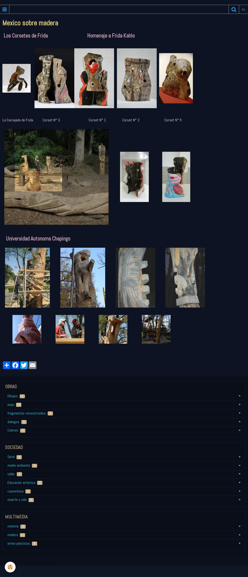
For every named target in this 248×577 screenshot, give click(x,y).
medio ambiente (22, 465)
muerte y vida (20, 499)
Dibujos (16, 395)
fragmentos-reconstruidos (30, 413)
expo (14, 404)
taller (14, 473)
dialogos (17, 421)
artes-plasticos (22, 543)
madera (16, 534)
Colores (16, 430)
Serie (14, 456)
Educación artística (24, 482)
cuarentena (19, 491)
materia (16, 526)
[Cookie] (10, 567)
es (243, 9)
